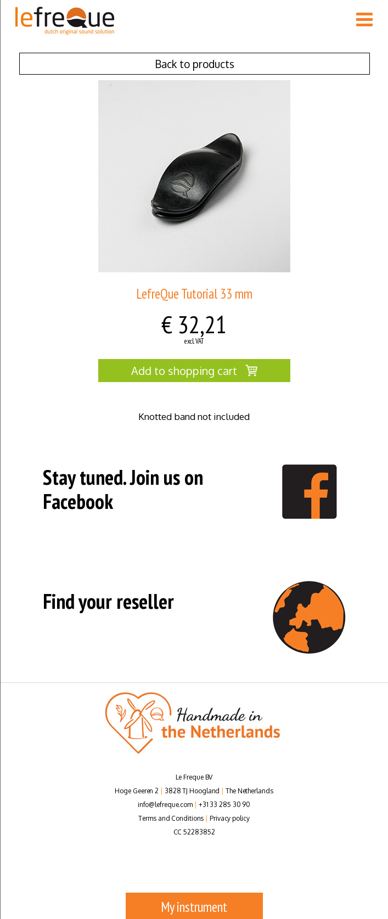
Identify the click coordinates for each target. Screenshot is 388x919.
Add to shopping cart (194, 370)
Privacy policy (230, 818)
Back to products (194, 63)
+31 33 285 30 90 (224, 804)
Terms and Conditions (171, 818)
